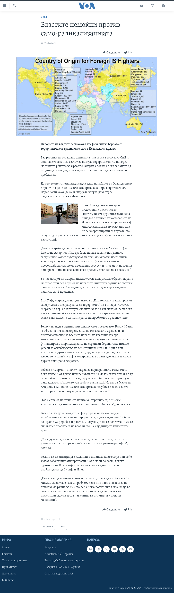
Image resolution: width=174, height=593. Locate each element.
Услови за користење (14, 560)
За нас (6, 547)
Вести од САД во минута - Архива (64, 560)
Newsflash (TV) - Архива (59, 554)
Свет (44, 17)
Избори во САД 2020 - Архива (62, 567)
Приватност (9, 567)
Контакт (7, 554)
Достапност (9, 573)
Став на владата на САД (59, 573)
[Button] (111, 52)
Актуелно (50, 547)
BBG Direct (8, 580)
